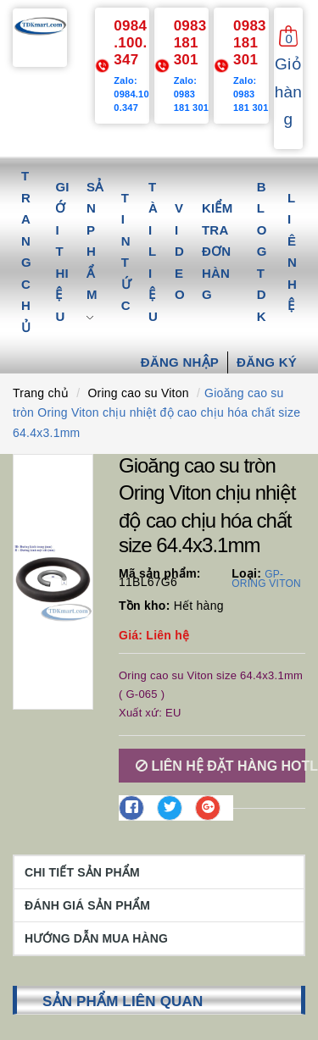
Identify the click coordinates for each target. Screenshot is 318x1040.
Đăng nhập (180, 362)
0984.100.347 (130, 43)
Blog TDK (262, 252)
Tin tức (126, 252)
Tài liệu (153, 252)
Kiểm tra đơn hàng (217, 251)
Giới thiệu (62, 252)
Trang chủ (26, 252)
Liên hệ (292, 252)
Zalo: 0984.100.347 (131, 94)
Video (180, 251)
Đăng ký (267, 362)
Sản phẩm (95, 252)
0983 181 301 (190, 43)
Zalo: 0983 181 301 (191, 94)
